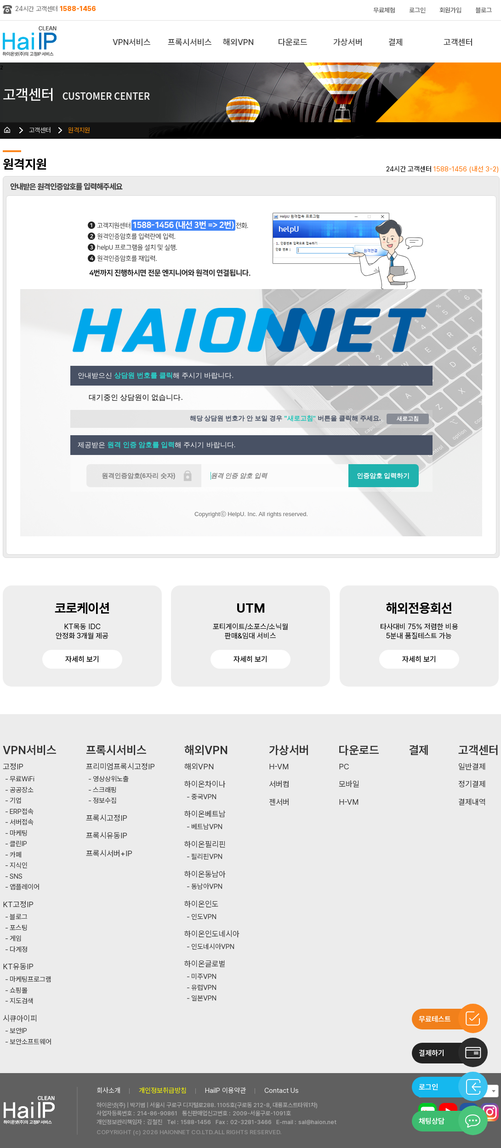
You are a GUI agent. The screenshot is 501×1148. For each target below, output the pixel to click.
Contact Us (281, 1090)
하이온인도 (201, 904)
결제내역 (472, 802)
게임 (16, 939)
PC (344, 766)
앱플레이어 (25, 887)
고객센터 (458, 42)
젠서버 (279, 802)
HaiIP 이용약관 (225, 1090)
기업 (16, 801)
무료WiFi (22, 779)
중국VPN (203, 797)
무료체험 (384, 10)
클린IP (18, 844)
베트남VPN (206, 827)
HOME (7, 130)
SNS (16, 877)
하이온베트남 (205, 814)
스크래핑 (105, 790)
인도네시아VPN (212, 947)
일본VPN (203, 998)
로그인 (417, 10)
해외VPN (238, 42)
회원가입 (450, 10)
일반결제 (472, 766)
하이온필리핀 (205, 844)
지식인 (19, 866)
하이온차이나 (205, 784)
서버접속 (22, 822)
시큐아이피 (20, 1018)
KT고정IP (18, 904)
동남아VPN (206, 887)
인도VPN (203, 917)
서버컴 (279, 784)
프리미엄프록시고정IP (120, 766)
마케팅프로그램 (30, 979)
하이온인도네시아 (211, 934)
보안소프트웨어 (30, 1042)
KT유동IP (18, 966)
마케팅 (19, 833)
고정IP (13, 766)
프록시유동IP (106, 835)
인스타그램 (489, 1112)
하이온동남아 (205, 874)
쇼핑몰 (19, 991)
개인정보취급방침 (163, 1090)
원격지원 (79, 130)
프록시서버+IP (109, 853)
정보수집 (105, 801)
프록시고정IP (106, 818)
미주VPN (203, 977)
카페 (16, 855)
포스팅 (19, 928)
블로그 (483, 10)
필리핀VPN (206, 857)
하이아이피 (31, 42)
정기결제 (472, 784)
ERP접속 (22, 812)
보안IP (18, 1031)
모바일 (349, 784)
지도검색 (22, 1001)
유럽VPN (203, 988)
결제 (395, 42)
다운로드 (292, 42)
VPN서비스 (132, 42)
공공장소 (22, 790)
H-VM (279, 766)
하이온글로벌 (205, 964)
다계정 (19, 950)
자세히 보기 (82, 659)
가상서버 (348, 42)
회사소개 (108, 1090)
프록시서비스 (190, 42)
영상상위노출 (111, 779)
